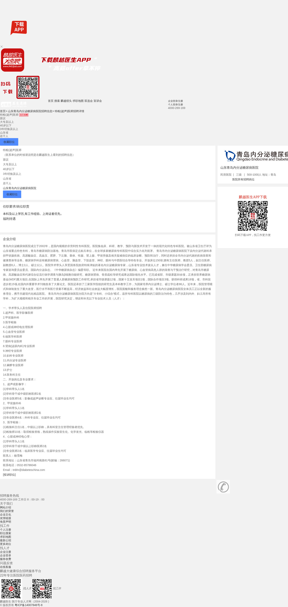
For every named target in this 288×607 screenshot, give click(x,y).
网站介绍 (5, 507)
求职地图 (78, 100)
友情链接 (5, 518)
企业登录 (5, 555)
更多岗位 (5, 543)
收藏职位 (9, 141)
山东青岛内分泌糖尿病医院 (19, 188)
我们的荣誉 (7, 511)
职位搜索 (5, 533)
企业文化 (5, 514)
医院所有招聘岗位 (243, 179)
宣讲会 (98, 100)
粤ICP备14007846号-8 (28, 605)
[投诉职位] (9, 474)
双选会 (88, 100)
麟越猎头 (66, 100)
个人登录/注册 (175, 104)
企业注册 (5, 551)
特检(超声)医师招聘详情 (69, 111)
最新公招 (5, 540)
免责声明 (5, 521)
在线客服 (5, 567)
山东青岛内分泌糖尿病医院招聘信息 (31, 111)
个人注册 (5, 529)
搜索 (57, 100)
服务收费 (5, 559)
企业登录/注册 (175, 101)
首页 (51, 100)
